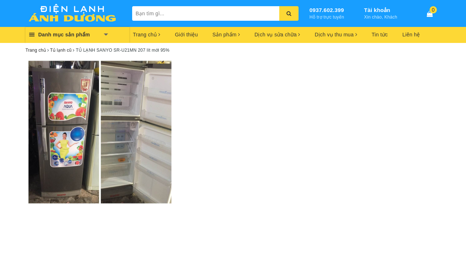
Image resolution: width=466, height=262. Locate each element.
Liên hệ (411, 34)
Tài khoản (377, 10)
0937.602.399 (326, 10)
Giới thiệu (186, 34)
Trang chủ (146, 34)
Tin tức (380, 34)
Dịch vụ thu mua (336, 34)
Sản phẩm (226, 34)
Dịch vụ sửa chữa (277, 34)
